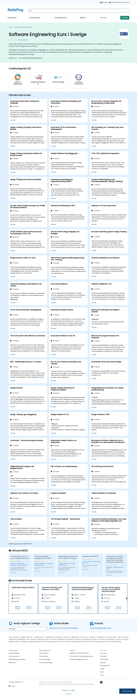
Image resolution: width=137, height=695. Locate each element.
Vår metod (43, 653)
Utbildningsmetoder (17, 659)
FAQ (102, 672)
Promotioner (14, 656)
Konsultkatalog (45, 662)
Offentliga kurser (61, 18)
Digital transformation (79, 653)
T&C (102, 675)
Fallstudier (43, 656)
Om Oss (103, 18)
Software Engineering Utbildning (23, 27)
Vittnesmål (105, 666)
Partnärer (104, 659)
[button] (126, 598)
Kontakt (125, 18)
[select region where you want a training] (28, 629)
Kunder (103, 662)
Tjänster (83, 18)
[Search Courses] (79, 10)
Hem (10, 27)
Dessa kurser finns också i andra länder (63, 628)
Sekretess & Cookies (68, 690)
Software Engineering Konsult (100, 628)
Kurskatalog (12, 18)
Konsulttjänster (35, 18)
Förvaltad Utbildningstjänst (81, 656)
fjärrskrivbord (34, 52)
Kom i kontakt (127, 691)
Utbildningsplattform (79, 659)
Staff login (68, 694)
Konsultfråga (44, 659)
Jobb (102, 669)
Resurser (12, 662)
